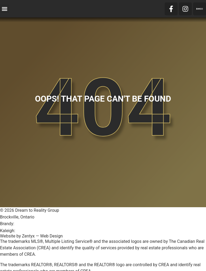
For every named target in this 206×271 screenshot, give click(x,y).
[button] (4, 8)
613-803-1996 (29, 230)
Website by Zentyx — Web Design (31, 236)
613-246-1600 (28, 223)
